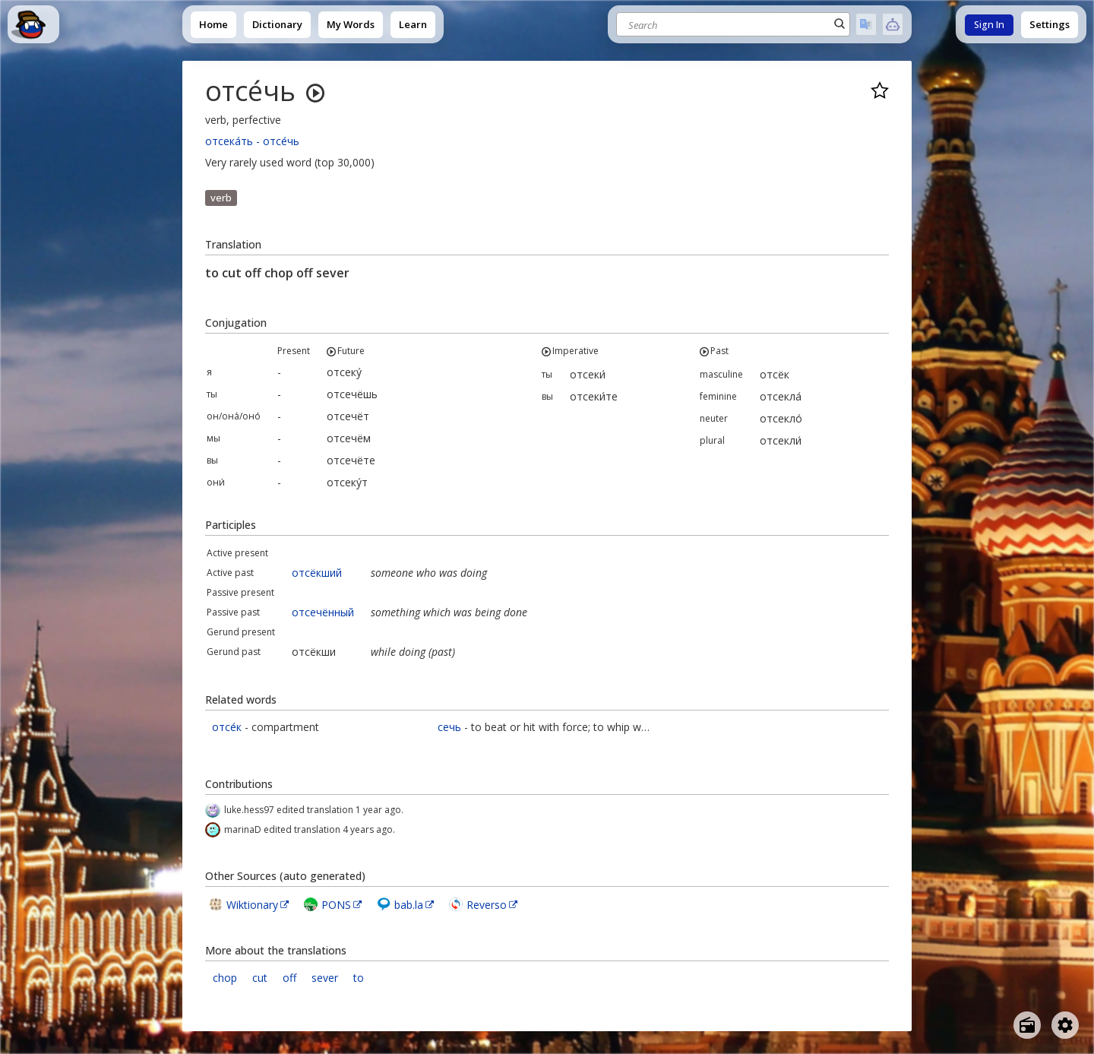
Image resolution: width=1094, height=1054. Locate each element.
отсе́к (227, 727)
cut (259, 977)
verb (221, 197)
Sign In (989, 24)
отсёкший (317, 572)
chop (225, 977)
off (289, 977)
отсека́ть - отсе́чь (252, 141)
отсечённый (323, 612)
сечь (449, 727)
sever (324, 977)
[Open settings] (1065, 1025)
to (358, 977)
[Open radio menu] (1027, 1025)
